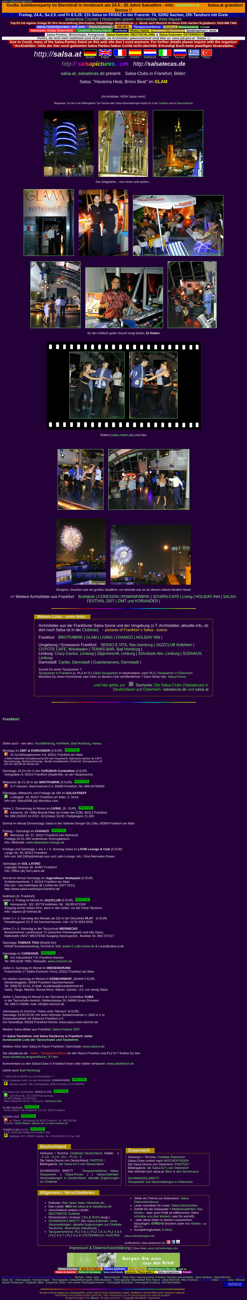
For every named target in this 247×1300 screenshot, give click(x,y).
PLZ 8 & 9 (74, 1235)
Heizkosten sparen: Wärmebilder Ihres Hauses (142, 19)
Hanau (96, 743)
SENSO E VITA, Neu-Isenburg (127, 645)
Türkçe (206, 56)
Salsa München (222, 1277)
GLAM (91, 637)
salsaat (201, 689)
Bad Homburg (80, 743)
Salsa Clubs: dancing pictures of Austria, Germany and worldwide (158, 1277)
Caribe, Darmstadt (74, 662)
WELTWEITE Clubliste (64, 1213)
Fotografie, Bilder (35, 1282)
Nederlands (150, 56)
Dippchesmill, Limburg (116, 653)
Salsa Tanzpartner (105, 673)
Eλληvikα (193, 56)
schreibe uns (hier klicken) (152, 1216)
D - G (50, 1157)
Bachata (79, 1277)
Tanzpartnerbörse (60, 1232)
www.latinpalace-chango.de (45, 842)
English (105, 56)
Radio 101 (7, 1280)
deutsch (90, 56)
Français (120, 56)
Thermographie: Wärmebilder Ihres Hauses (137, 1280)
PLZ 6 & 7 (57, 1235)
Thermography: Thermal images (32, 1280)
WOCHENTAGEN (176, 1160)
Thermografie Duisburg (147, 1282)
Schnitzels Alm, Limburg (158, 653)
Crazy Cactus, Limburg (74, 653)
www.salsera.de (93, 1046)
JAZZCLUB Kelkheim (174, 645)
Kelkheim (62, 743)
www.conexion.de (60, 961)
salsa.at (68, 73)
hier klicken (193, 1223)
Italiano (165, 56)
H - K (60, 1157)
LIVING (106, 637)
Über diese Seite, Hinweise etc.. (84, 1203)
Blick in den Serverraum (182, 1171)
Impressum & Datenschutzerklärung (99, 1248)
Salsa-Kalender (185, 103)
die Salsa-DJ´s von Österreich (168, 1168)
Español (135, 56)
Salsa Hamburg (203, 1277)
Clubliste (163, 103)
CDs (85, 1217)
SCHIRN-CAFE (166, 597)
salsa (96, 1277)
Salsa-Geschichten (185, 1205)
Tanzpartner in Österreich (174, 673)
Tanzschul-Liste (53, 1101)
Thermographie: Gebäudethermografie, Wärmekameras (81, 1280)
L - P (68, 1157)
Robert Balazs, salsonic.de (29, 1123)
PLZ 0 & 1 (82, 1232)
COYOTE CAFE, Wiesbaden (63, 649)
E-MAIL (167, 1230)
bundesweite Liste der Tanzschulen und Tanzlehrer (40, 1039)
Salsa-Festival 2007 (66, 1029)
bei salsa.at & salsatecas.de (88, 1206)
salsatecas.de (91, 73)
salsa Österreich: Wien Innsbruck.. (180, 1280)
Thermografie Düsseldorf (119, 1282)
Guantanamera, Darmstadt (116, 662)
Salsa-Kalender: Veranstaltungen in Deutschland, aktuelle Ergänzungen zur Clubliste (79, 1178)
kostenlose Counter (82, 19)
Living (187, 597)
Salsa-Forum (177, 676)
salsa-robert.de (122, 435)
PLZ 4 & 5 (115, 1232)
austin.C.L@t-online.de (78, 946)
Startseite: (141, 685)
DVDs (96, 1217)
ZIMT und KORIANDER (137, 601)
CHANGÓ (124, 637)
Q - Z (78, 1157)
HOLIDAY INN (208, 597)
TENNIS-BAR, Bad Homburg (115, 649)
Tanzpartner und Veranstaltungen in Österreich (160, 1182)
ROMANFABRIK (136, 597)
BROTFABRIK (70, 637)
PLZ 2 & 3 (98, 1232)
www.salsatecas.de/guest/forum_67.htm (30, 1057)
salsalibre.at (187, 5)
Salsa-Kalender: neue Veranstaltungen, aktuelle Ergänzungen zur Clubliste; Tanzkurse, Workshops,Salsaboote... (85, 1224)
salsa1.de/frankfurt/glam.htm (17, 1)
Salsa (89, 1277)
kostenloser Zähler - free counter (63, 1282)
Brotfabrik (86, 597)
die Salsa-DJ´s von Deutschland (81, 1164)
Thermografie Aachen (92, 1282)
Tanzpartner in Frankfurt (55, 673)
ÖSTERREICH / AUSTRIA (101, 1235)
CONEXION (108, 597)
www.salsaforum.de (120, 1063)
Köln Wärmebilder (171, 1282)
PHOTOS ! (97, 1160)
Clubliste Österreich (171, 1157)
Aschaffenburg (44, 743)
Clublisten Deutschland (86, 1153)
